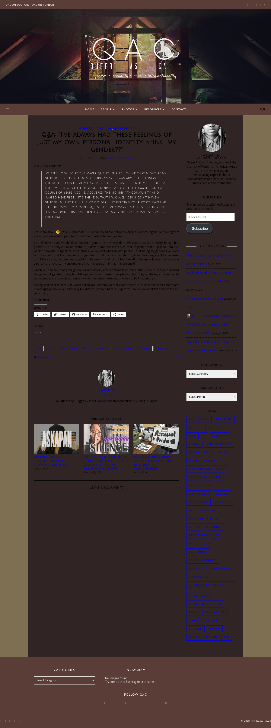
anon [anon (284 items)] (205, 419)
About (106, 109)
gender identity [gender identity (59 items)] (219, 444)
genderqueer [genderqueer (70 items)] (199, 452)
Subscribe (200, 228)
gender (51, 348)
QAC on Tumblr (43, 4)
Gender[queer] (91, 128)
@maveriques (128, 232)
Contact (178, 109)
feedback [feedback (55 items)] (219, 435)
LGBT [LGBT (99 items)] (208, 485)
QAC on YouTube (17, 4)
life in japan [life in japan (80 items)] (198, 502)
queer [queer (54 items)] (208, 543)
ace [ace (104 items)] (191, 419)
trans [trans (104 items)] (193, 612)
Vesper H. (44, 357)
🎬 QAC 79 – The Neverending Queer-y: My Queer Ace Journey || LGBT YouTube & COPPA (211, 324)
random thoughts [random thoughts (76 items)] (203, 560)
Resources (152, 109)
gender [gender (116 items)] (194, 444)
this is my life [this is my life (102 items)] (199, 595)
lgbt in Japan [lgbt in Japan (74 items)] (199, 493)
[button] (56, 439)
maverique (102, 348)
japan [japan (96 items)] (193, 485)
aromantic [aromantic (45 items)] (224, 419)
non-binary (144, 348)
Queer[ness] (124, 128)
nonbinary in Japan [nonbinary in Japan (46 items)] (203, 518)
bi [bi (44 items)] (204, 435)
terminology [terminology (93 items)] (199, 576)
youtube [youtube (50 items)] (195, 628)
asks (87, 232)
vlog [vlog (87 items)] (192, 620)
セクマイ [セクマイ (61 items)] (214, 628)
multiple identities (123, 348)
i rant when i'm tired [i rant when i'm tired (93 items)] (205, 477)
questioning (162, 348)
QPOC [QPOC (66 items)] (193, 543)
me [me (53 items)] (191, 510)
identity (87, 348)
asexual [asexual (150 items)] (195, 427)
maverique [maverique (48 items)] (223, 502)
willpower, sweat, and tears (204, 298)
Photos (128, 109)
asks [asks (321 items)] (192, 435)
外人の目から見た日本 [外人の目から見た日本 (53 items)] (203, 637)
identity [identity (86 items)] (222, 452)
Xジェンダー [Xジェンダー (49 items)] (211, 620)
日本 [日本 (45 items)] (227, 637)
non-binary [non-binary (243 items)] (208, 510)
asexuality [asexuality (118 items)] (216, 427)
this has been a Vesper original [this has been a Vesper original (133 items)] (206, 586)
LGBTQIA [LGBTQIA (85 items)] (222, 493)
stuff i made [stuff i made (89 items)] (220, 568)
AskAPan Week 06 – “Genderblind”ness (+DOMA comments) (50, 461)
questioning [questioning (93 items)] (198, 551)
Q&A (109, 128)
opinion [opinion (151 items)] (194, 527)
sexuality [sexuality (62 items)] (196, 568)
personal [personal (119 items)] (214, 527)
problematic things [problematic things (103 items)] (204, 535)
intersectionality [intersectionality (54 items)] (203, 460)
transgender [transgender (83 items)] (215, 612)
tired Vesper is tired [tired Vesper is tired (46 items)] (205, 604)
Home (89, 109)
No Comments (122, 158)
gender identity (69, 348)
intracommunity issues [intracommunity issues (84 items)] (206, 469)
